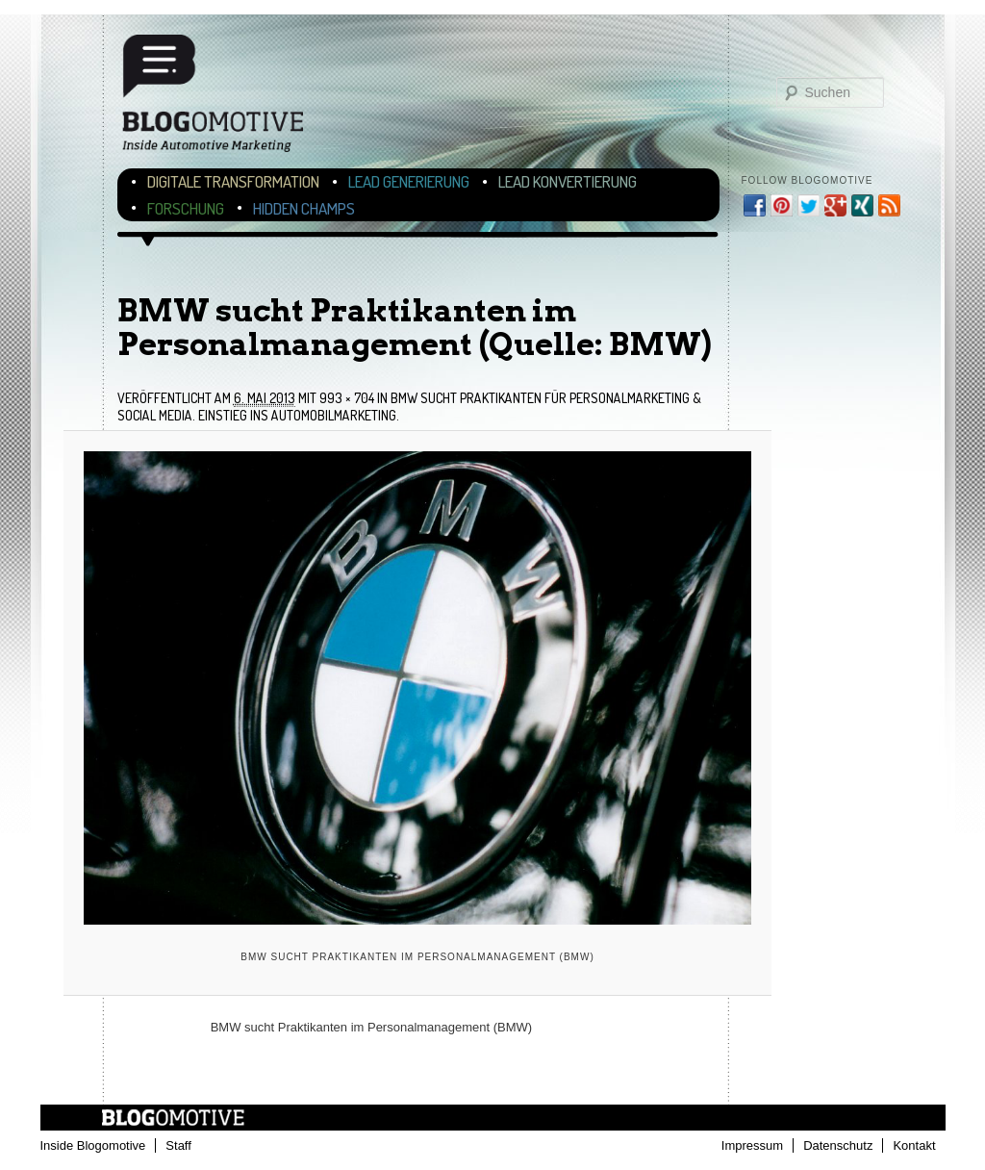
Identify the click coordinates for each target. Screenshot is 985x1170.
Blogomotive (225, 99)
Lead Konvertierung (567, 181)
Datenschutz (837, 1145)
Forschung (185, 208)
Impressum (752, 1145)
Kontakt (914, 1145)
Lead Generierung (408, 181)
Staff (178, 1145)
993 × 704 (346, 398)
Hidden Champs (304, 208)
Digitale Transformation (233, 181)
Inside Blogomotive (93, 1145)
